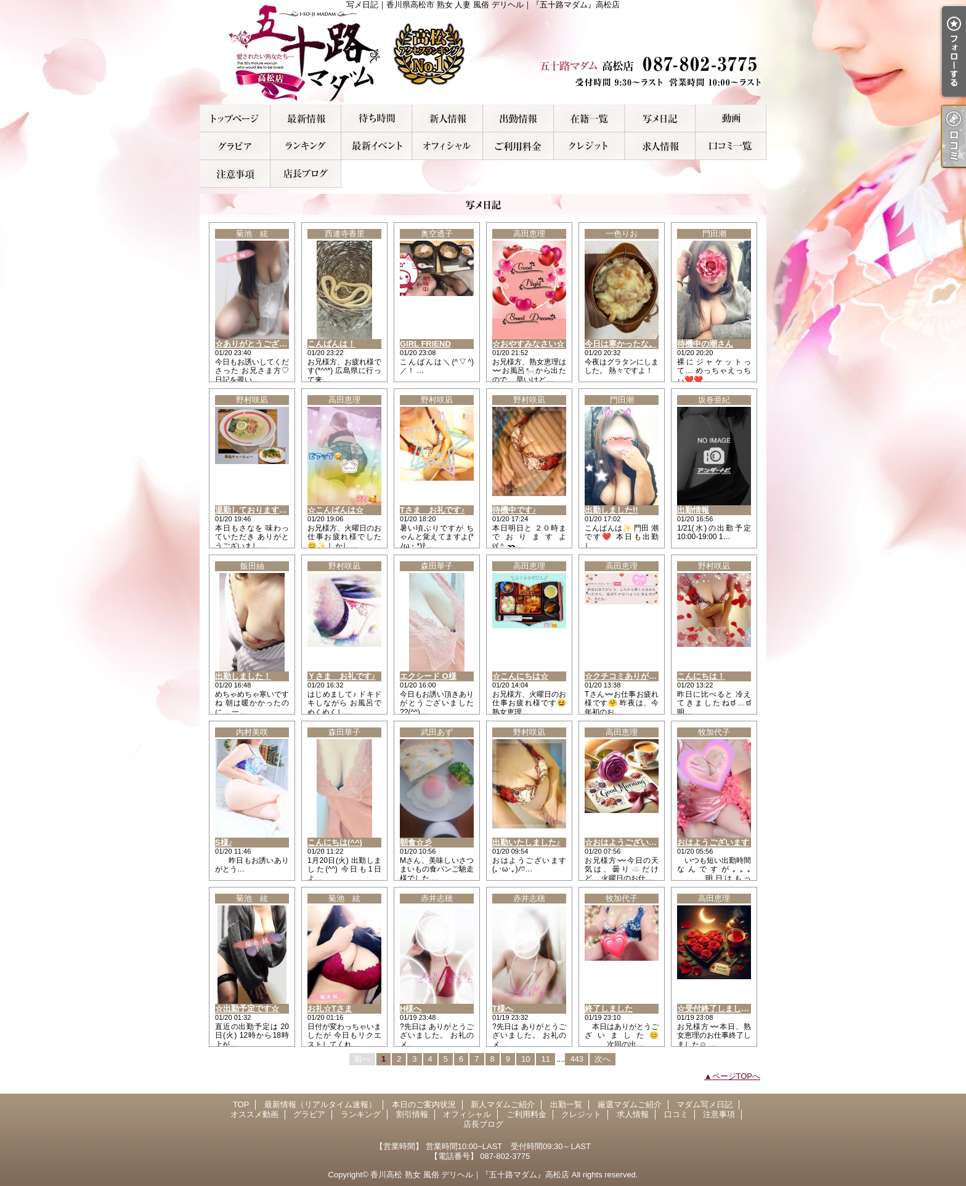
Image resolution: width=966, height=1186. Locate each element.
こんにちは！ (701, 676)
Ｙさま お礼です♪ (341, 676)
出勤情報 (693, 510)
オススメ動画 (731, 118)
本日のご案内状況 (376, 118)
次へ (603, 1059)
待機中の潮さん (705, 343)
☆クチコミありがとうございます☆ (649, 676)
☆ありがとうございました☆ (267, 343)
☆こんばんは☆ (335, 510)
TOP (235, 118)
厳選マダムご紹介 (589, 118)
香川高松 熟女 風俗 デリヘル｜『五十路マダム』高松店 (469, 1174)
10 (525, 1059)
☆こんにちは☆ (520, 676)
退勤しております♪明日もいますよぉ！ (285, 510)
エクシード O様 (428, 676)
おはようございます (713, 842)
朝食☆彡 (416, 842)
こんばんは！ (331, 343)
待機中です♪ (514, 510)
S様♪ (223, 842)
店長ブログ (305, 174)
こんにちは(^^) (334, 842)
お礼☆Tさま (329, 1008)
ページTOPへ (736, 1076)
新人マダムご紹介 (447, 118)
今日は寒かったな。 (621, 343)
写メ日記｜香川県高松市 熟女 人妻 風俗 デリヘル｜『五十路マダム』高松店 (483, 52)
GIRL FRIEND (425, 343)
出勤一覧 (518, 118)
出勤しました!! (611, 510)
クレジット (589, 146)
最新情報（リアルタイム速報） (305, 118)
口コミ (731, 146)
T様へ (502, 1008)
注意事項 (235, 174)
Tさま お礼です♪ (432, 510)
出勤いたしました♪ (526, 842)
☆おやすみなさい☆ (528, 343)
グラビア (235, 146)
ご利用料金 (518, 146)
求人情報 (660, 146)
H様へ (410, 1008)
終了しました (609, 1008)
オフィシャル (447, 146)
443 (576, 1059)
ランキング (305, 146)
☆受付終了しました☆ (717, 1008)
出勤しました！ (243, 676)
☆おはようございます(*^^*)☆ (639, 842)
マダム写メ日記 (660, 118)
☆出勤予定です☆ (247, 1008)
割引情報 (376, 146)
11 (545, 1059)
